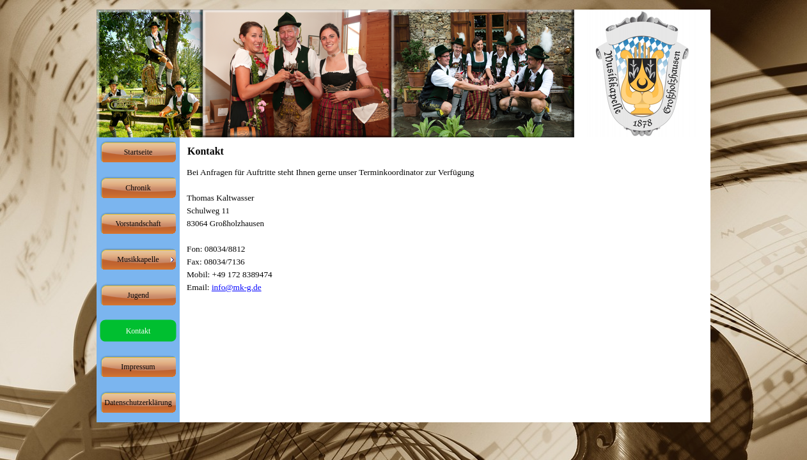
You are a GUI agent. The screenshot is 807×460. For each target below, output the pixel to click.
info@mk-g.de (237, 287)
